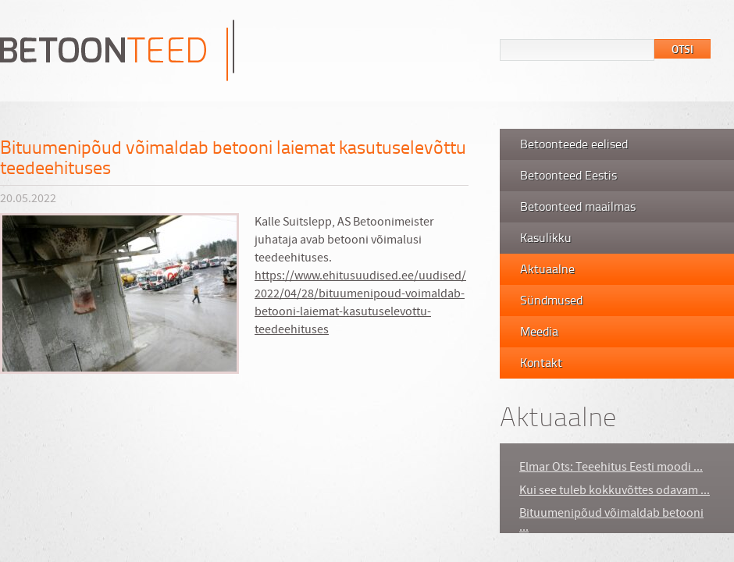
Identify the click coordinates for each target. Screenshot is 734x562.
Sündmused (551, 299)
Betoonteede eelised (574, 143)
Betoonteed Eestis (568, 174)
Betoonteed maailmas (578, 206)
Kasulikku (546, 237)
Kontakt (541, 362)
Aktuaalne (547, 268)
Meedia (539, 331)
